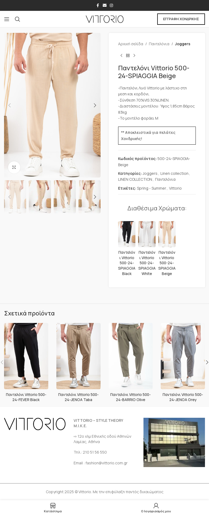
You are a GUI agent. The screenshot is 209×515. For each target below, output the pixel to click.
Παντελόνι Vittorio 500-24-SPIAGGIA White (146, 263)
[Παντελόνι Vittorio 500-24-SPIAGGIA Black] (126, 234)
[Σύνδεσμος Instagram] (111, 5)
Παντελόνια (159, 43)
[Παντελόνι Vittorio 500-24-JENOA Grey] (183, 356)
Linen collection (174, 173)
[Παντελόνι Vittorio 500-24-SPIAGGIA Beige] (166, 234)
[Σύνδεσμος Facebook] (98, 5)
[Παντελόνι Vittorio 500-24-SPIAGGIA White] (146, 234)
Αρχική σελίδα (130, 43)
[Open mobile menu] (6, 19)
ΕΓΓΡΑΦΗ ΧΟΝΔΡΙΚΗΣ (181, 18)
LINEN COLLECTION (135, 179)
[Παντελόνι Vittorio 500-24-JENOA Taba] (78, 356)
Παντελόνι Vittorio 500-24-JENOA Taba (78, 397)
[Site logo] (105, 18)
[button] (9, 105)
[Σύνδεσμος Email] (104, 5)
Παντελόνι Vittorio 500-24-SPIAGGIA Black (126, 263)
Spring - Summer (151, 188)
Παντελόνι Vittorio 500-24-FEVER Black (26, 397)
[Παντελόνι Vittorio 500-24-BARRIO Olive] (131, 356)
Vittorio (175, 188)
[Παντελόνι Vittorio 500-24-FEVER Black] (26, 356)
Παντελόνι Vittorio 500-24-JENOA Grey (183, 397)
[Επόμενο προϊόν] (134, 55)
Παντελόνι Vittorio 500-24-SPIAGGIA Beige (166, 263)
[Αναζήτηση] (17, 19)
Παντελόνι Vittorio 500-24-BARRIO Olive (130, 397)
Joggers (182, 43)
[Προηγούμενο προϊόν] (121, 55)
